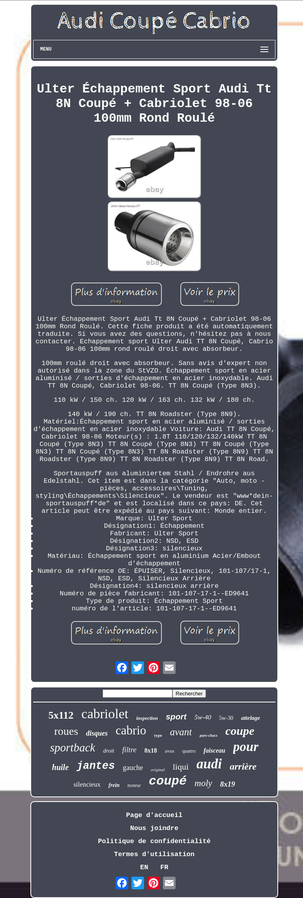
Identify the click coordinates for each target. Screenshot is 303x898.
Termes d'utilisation (154, 854)
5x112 (61, 715)
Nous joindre (154, 828)
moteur (134, 785)
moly (203, 783)
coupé (168, 781)
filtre (129, 750)
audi (209, 764)
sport (176, 716)
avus (169, 751)
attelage (250, 718)
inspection (147, 718)
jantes (96, 766)
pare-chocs (208, 735)
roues (66, 731)
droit (108, 750)
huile (60, 767)
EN (144, 867)
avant (181, 732)
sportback (72, 747)
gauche (133, 768)
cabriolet (104, 713)
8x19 (227, 784)
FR (164, 867)
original (158, 769)
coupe (239, 730)
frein (114, 785)
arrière (243, 766)
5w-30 (226, 718)
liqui (181, 767)
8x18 (150, 750)
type (158, 735)
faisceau (214, 750)
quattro (189, 751)
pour (245, 747)
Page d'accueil (154, 815)
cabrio (131, 730)
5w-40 (203, 717)
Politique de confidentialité (154, 841)
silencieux (87, 784)
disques (97, 733)
